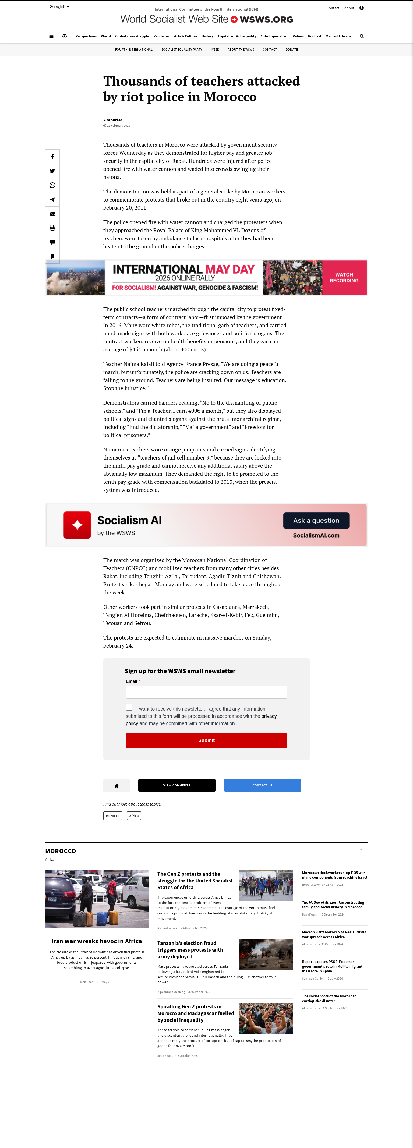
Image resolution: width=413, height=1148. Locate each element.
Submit (206, 740)
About (349, 7)
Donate (292, 49)
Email (131, 681)
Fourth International (134, 49)
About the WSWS (241, 49)
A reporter (112, 119)
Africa (134, 816)
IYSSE (215, 49)
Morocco (113, 816)
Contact (333, 7)
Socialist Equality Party (181, 49)
